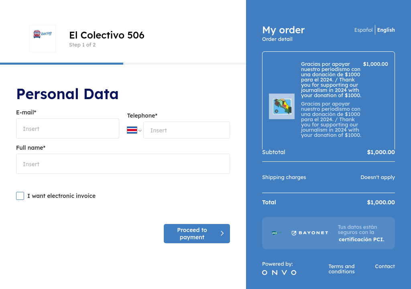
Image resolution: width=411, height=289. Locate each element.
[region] (328, 100)
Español (363, 30)
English (386, 30)
